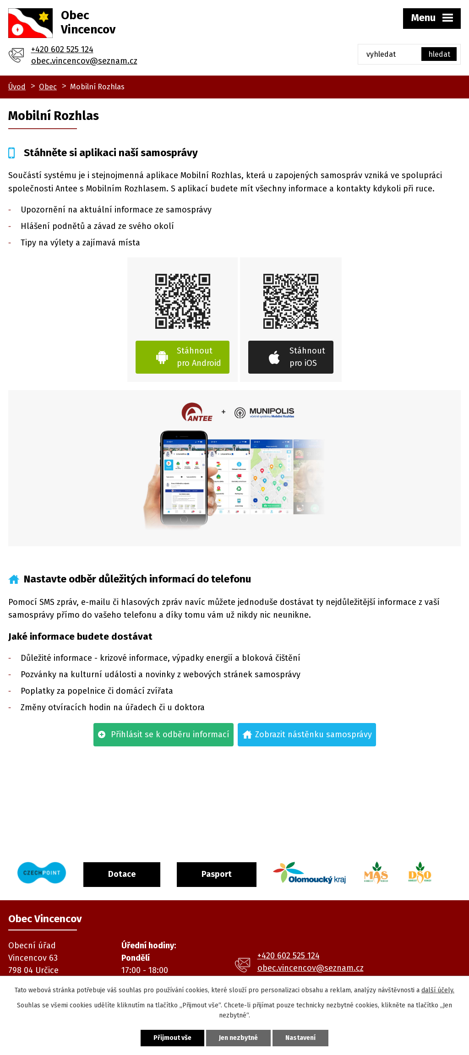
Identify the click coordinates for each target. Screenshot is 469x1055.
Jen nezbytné (238, 1038)
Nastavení (300, 1038)
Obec (48, 86)
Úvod (17, 86)
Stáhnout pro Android (199, 357)
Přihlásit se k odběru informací (170, 734)
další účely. (437, 990)
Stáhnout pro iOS (307, 357)
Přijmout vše (172, 1038)
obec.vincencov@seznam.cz (84, 61)
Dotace (122, 874)
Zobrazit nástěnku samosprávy (313, 734)
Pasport (217, 874)
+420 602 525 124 (62, 49)
